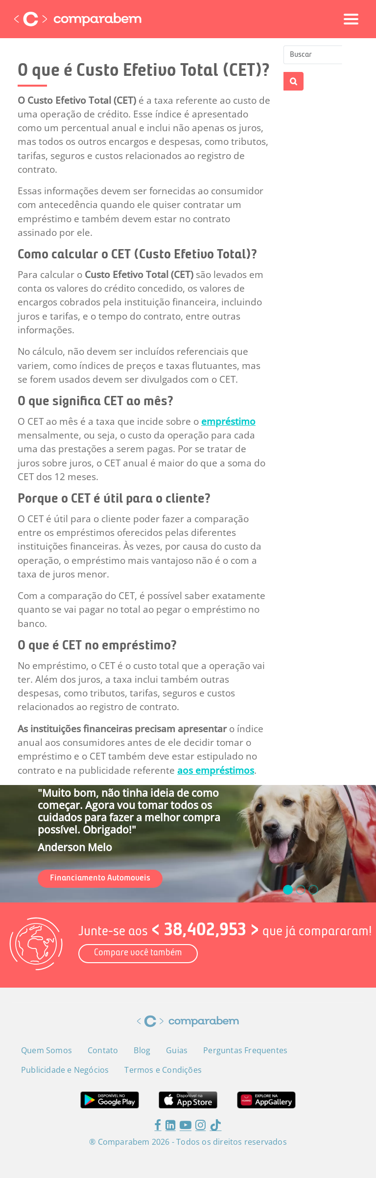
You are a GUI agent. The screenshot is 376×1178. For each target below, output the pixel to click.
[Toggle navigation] (351, 19)
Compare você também (138, 953)
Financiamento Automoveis (100, 878)
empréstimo (228, 421)
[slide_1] (301, 890)
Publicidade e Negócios (65, 1069)
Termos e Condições (163, 1069)
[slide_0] (288, 890)
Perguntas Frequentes (245, 1050)
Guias (177, 1050)
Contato (103, 1050)
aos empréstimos (215, 770)
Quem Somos (46, 1050)
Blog (142, 1050)
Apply (293, 81)
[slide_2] (313, 890)
